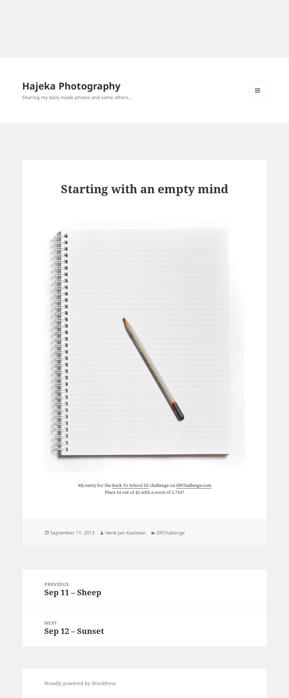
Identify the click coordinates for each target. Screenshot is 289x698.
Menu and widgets (258, 99)
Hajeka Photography (71, 85)
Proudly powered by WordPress (80, 683)
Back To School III (130, 485)
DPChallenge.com (193, 485)
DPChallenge (170, 533)
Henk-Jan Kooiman (125, 533)
